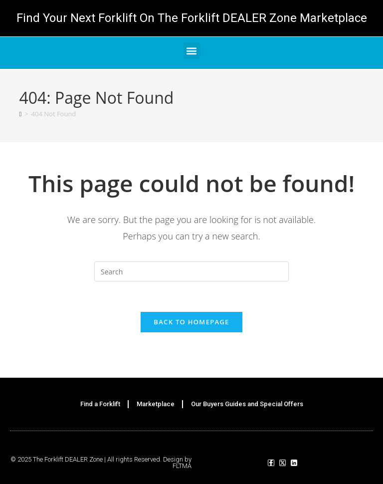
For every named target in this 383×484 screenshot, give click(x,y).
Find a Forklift (100, 404)
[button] (192, 50)
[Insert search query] (191, 271)
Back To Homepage (191, 321)
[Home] (20, 113)
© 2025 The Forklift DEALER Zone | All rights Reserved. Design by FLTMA (101, 463)
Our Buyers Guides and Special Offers (247, 404)
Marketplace (156, 404)
